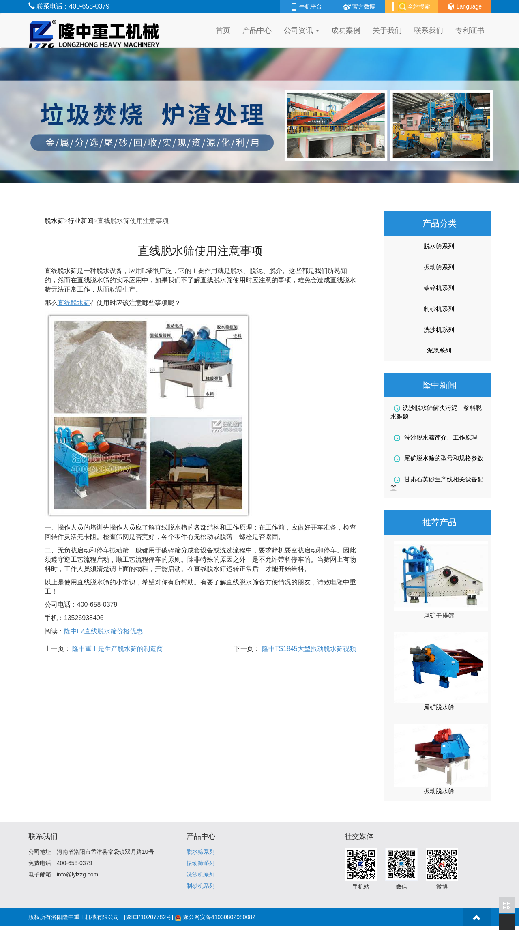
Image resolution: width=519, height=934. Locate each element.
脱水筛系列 (439, 246)
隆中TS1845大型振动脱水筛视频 (308, 648)
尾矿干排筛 (439, 615)
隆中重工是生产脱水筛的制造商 (117, 648)
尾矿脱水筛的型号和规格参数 (438, 458)
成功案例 (345, 30)
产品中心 (257, 30)
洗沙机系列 (439, 329)
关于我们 (387, 30)
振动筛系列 (439, 267)
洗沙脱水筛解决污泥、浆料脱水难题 (436, 412)
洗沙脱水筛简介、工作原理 (435, 437)
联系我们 (428, 30)
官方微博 (359, 6)
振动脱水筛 (439, 791)
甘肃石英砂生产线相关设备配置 (436, 483)
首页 (223, 30)
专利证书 (470, 30)
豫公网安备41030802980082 (219, 917)
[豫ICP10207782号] (148, 917)
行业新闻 (81, 220)
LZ (103, 631)
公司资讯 (301, 30)
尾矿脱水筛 (439, 707)
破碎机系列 (439, 287)
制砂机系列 (439, 308)
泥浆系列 (439, 350)
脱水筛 (54, 220)
